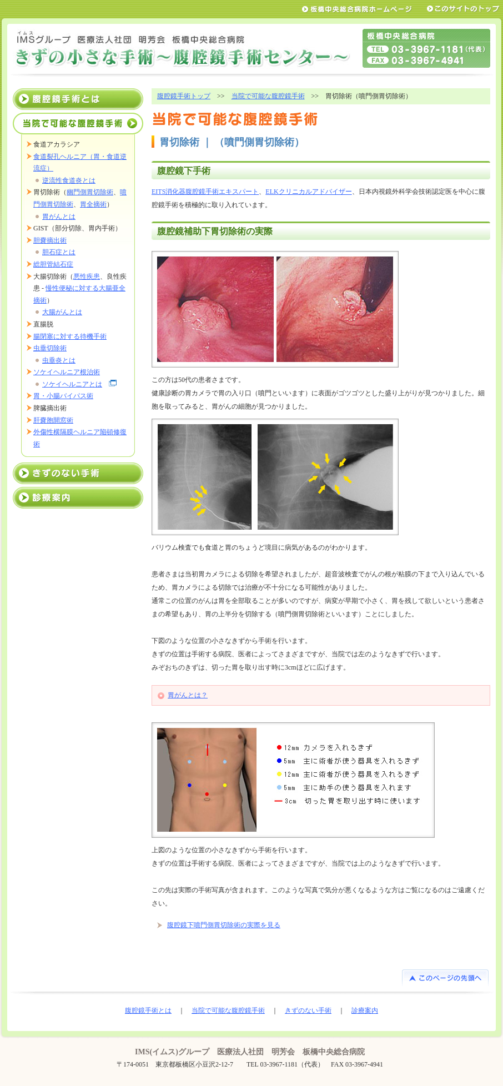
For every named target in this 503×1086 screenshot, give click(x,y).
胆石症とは (59, 252)
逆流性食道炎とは (68, 180)
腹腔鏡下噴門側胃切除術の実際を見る (223, 925)
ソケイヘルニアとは (72, 384)
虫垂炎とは (59, 360)
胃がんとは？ (188, 695)
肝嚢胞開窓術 (53, 420)
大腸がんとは (62, 312)
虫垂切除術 (50, 348)
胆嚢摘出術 (50, 240)
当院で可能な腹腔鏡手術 (268, 96)
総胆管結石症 (53, 264)
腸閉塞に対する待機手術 (70, 336)
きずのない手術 (78, 473)
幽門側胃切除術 (90, 192)
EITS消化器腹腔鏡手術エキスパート (205, 191)
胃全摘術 (93, 204)
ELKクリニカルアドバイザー (308, 191)
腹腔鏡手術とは (78, 99)
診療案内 (78, 498)
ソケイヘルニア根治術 (66, 372)
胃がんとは (59, 216)
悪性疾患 (86, 276)
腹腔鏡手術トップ (183, 96)
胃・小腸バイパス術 (63, 396)
